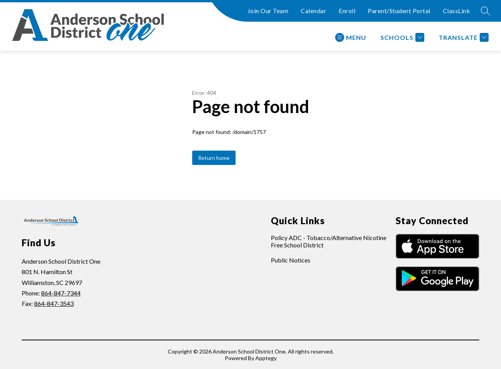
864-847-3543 (54, 303)
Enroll (347, 10)
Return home (214, 157)
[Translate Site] (463, 37)
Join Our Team (268, 10)
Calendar (313, 10)
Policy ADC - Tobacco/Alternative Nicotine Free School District (328, 241)
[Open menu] (350, 37)
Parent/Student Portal (399, 10)
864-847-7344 (61, 293)
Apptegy (266, 358)
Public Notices (290, 260)
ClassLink (456, 10)
